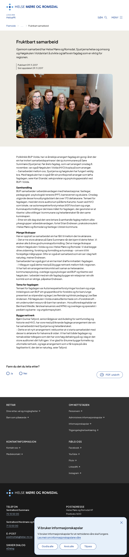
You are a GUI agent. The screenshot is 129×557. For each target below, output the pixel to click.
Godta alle (47, 546)
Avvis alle (69, 546)
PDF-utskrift (112, 374)
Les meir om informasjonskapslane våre (59, 537)
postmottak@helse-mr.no (19, 536)
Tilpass (88, 546)
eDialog (10, 548)
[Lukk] (121, 522)
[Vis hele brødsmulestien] (22, 25)
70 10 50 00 (12, 513)
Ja (12, 373)
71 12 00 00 (12, 525)
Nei (25, 373)
